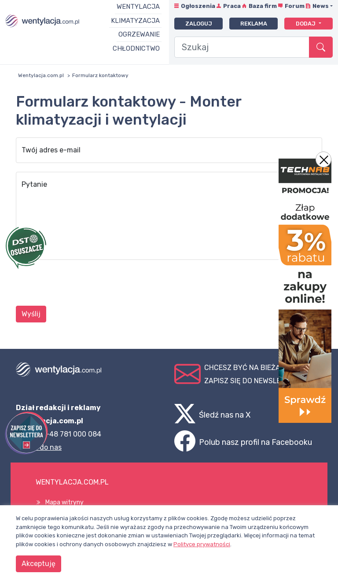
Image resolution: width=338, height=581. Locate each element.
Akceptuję (38, 563)
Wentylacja (138, 7)
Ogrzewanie (139, 34)
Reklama (253, 23)
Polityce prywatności (201, 544)
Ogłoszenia (198, 6)
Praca (232, 6)
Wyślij (31, 314)
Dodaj (306, 23)
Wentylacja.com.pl (41, 75)
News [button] (320, 6)
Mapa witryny (64, 502)
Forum (295, 6)
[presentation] (83, 284)
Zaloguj (198, 23)
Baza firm (263, 6)
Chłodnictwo (136, 48)
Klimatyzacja (135, 21)
